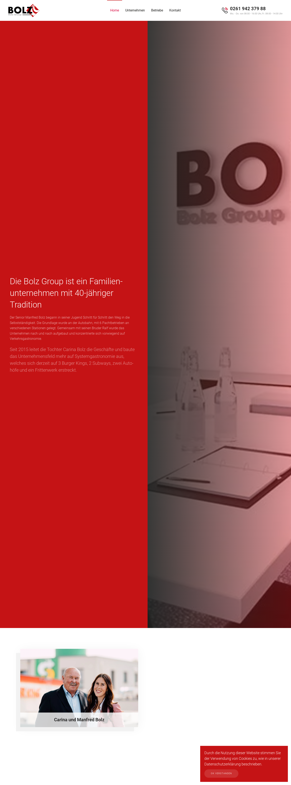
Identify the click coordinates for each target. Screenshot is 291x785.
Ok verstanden (221, 773)
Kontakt (175, 10)
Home (114, 10)
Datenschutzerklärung (222, 764)
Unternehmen (135, 10)
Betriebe (157, 10)
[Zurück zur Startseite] (24, 10)
